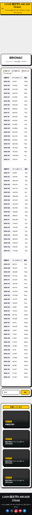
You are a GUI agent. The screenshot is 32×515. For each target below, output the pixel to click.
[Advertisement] (16, 33)
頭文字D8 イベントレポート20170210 (14, 462)
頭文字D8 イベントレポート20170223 (14, 443)
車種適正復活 (9, 424)
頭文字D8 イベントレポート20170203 (14, 481)
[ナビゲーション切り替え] (2, 9)
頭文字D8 (8, 421)
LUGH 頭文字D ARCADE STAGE (17, 5)
